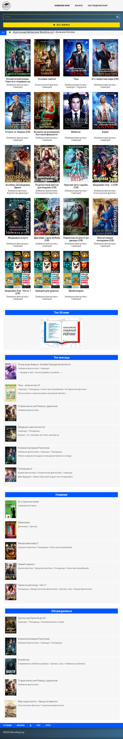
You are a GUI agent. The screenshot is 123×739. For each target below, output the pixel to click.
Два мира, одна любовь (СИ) (47, 239)
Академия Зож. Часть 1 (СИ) (18, 292)
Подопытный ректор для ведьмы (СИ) (47, 186)
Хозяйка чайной (47, 79)
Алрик (105, 132)
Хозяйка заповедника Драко (18, 186)
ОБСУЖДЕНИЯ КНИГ (98, 5)
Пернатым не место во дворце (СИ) (76, 239)
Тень (76, 79)
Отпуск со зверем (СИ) (17, 132)
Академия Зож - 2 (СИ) (105, 185)
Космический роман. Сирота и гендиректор (17, 80)
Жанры (79, 5)
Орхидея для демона (47, 291)
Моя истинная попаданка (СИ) (105, 239)
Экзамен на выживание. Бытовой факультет (47, 133)
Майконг (76, 132)
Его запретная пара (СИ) (105, 79)
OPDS (48, 725)
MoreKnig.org (24, 5)
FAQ (38, 725)
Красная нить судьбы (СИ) (76, 186)
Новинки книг (62, 5)
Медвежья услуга (18, 238)
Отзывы (7, 725)
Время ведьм (76, 291)
